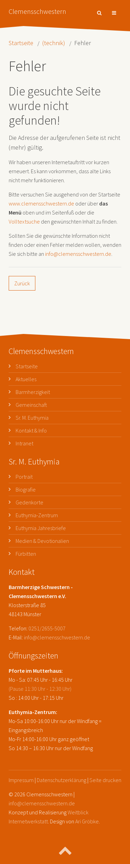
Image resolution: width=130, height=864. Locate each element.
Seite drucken (105, 780)
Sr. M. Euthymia (32, 417)
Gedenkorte (29, 502)
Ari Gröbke (87, 821)
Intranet (24, 443)
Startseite (21, 43)
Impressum (21, 780)
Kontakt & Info (31, 430)
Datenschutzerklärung (61, 780)
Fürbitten (26, 553)
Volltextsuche (24, 221)
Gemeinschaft (31, 404)
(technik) (53, 43)
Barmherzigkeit (33, 391)
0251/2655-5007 (47, 628)
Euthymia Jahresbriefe (41, 528)
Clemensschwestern (37, 11)
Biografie (26, 489)
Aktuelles (26, 379)
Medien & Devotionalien (42, 540)
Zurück (22, 283)
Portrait (24, 476)
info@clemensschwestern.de (78, 253)
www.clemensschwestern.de (41, 203)
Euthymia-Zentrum (37, 515)
